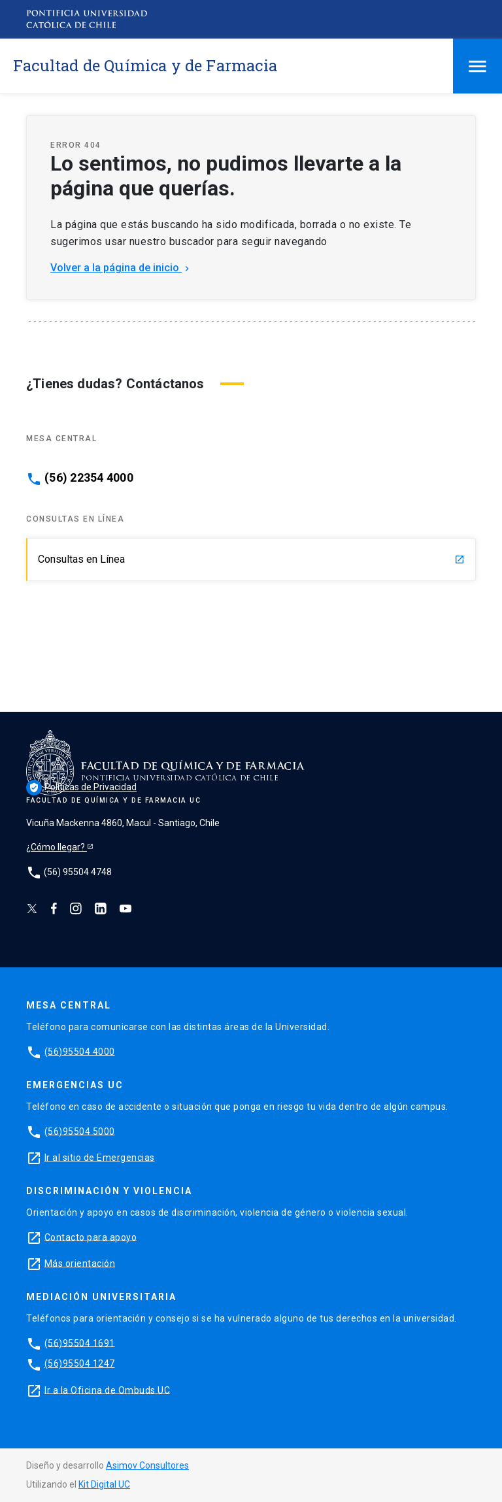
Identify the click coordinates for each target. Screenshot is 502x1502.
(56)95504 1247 (79, 1363)
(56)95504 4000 (79, 1051)
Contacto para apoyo (90, 1236)
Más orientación (80, 1263)
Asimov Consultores (147, 1465)
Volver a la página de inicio (121, 267)
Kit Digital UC (104, 1484)
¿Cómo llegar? (56, 847)
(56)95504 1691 (79, 1342)
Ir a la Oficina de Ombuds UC (107, 1389)
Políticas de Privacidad (81, 787)
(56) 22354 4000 (88, 478)
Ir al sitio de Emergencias (99, 1157)
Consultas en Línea (251, 559)
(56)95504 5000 (79, 1131)
